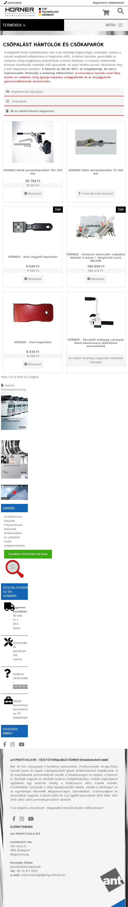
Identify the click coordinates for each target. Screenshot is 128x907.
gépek (25, 771)
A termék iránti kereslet (95, 194)
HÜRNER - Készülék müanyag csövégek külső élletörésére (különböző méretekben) (96, 343)
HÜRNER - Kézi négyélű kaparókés (33, 257)
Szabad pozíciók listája (28, 554)
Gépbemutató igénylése (24, 92)
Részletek (32, 194)
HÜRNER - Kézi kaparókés (33, 342)
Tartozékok (16, 101)
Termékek (13, 25)
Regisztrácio (100, 3)
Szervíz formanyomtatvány (13, 387)
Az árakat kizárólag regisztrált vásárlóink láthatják (95, 360)
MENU (114, 25)
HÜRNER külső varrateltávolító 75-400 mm (95, 171)
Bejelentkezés (116, 3)
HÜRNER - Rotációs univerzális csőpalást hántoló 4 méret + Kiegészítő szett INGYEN (96, 257)
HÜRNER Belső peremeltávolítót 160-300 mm (33, 171)
